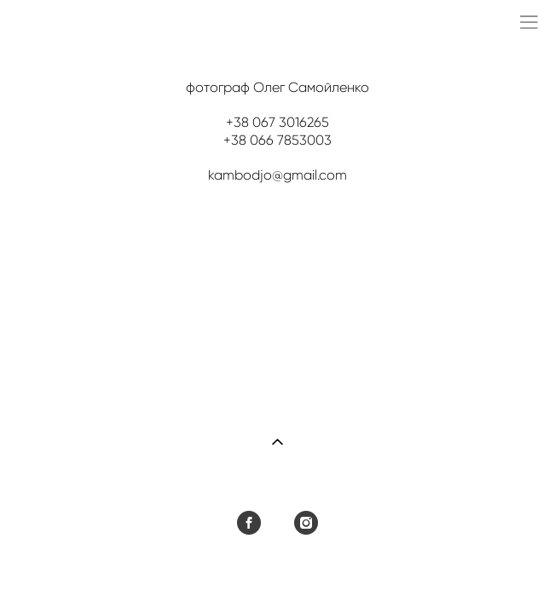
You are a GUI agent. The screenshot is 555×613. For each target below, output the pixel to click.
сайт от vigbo (277, 573)
